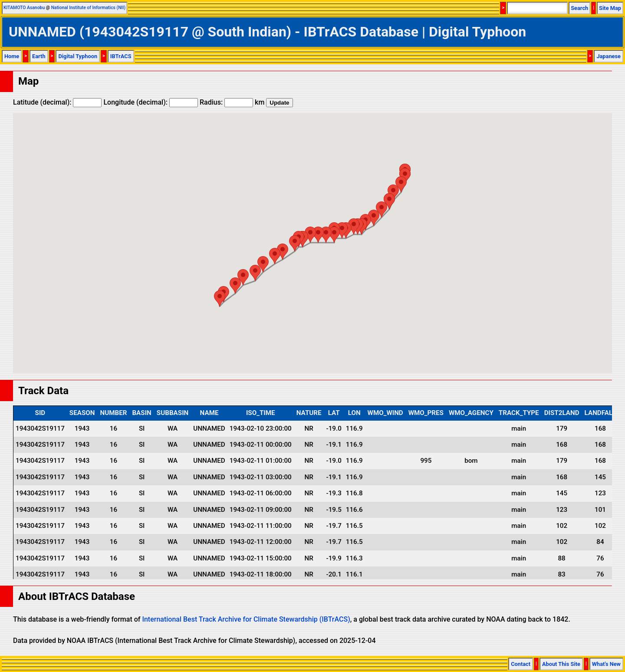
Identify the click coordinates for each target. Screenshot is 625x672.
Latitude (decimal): (57, 102)
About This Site (561, 664)
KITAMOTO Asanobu (24, 7)
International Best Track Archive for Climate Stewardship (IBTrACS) (246, 619)
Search (579, 8)
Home (11, 56)
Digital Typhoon (77, 56)
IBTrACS (121, 56)
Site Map (610, 8)
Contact (520, 664)
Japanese (608, 56)
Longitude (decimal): (150, 102)
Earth (39, 56)
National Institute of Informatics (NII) (88, 7)
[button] (401, 184)
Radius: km (232, 102)
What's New (606, 664)
